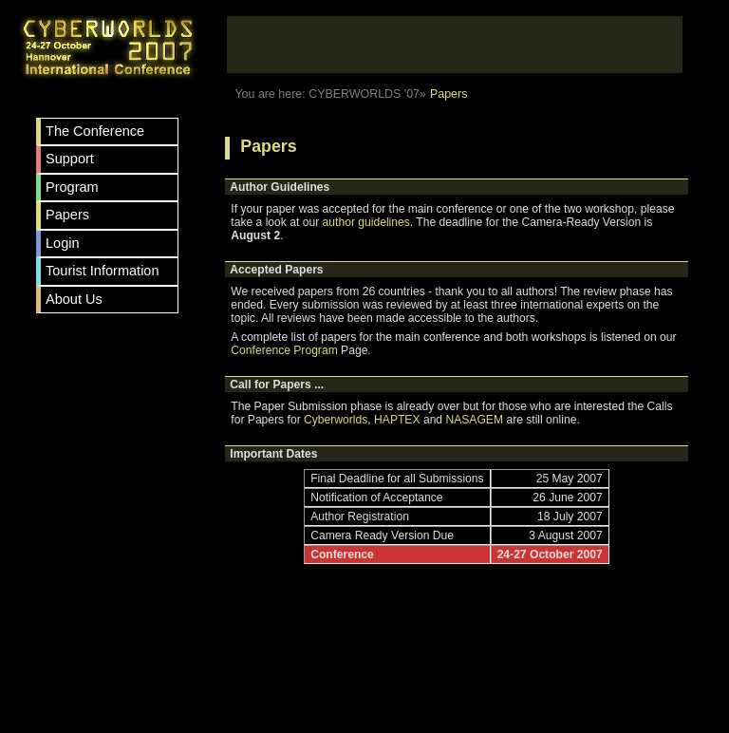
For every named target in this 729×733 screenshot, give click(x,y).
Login (63, 243)
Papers (67, 214)
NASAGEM (474, 419)
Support (70, 158)
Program (72, 187)
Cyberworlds (335, 419)
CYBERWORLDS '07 (364, 94)
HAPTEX (397, 419)
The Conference (95, 131)
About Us (74, 299)
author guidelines (366, 222)
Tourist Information (102, 270)
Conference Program (284, 350)
